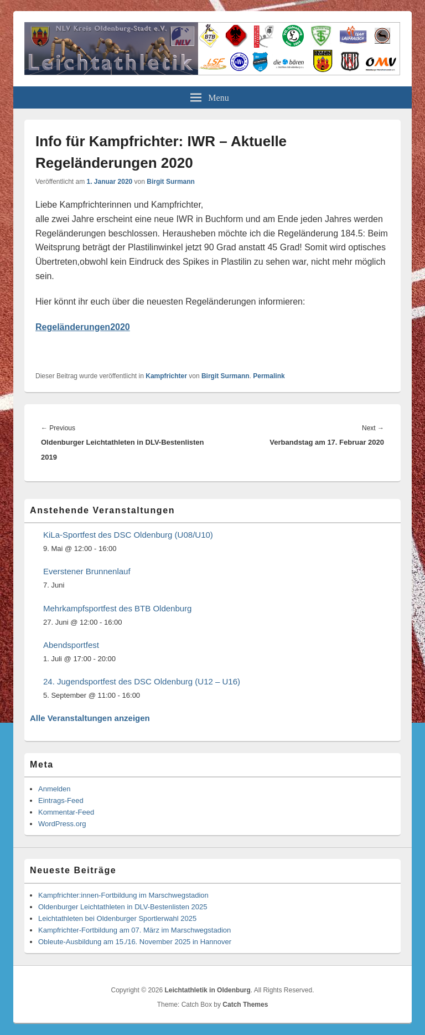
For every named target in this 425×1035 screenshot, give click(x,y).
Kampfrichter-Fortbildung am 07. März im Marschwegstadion (134, 930)
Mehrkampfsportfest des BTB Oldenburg (117, 608)
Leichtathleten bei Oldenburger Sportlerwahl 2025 (117, 918)
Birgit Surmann (171, 182)
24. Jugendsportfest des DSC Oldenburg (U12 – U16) (141, 681)
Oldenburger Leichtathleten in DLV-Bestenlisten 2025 (122, 907)
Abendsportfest (71, 645)
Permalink (268, 376)
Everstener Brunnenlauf (87, 571)
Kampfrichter (166, 376)
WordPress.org (62, 824)
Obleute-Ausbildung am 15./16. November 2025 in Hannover (134, 942)
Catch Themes (245, 1004)
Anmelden (54, 789)
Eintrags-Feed (61, 800)
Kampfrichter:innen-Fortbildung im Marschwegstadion (123, 895)
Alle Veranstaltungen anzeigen (90, 718)
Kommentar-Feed (66, 812)
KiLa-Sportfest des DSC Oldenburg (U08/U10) (128, 534)
